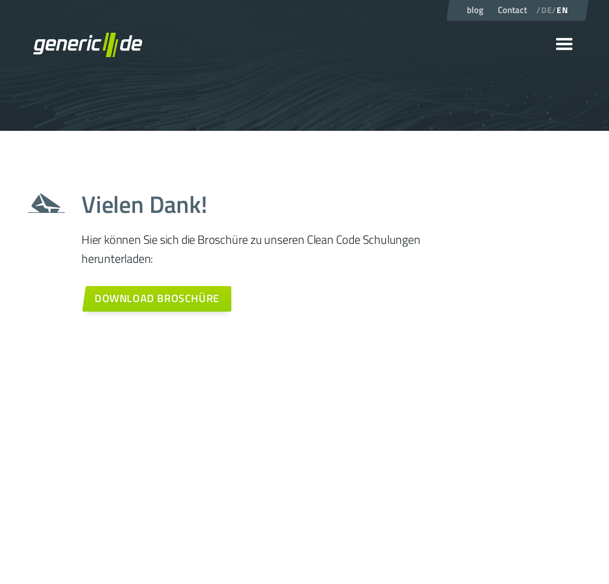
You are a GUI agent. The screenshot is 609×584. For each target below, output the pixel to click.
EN (562, 10)
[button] (564, 44)
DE (546, 10)
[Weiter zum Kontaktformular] (156, 299)
